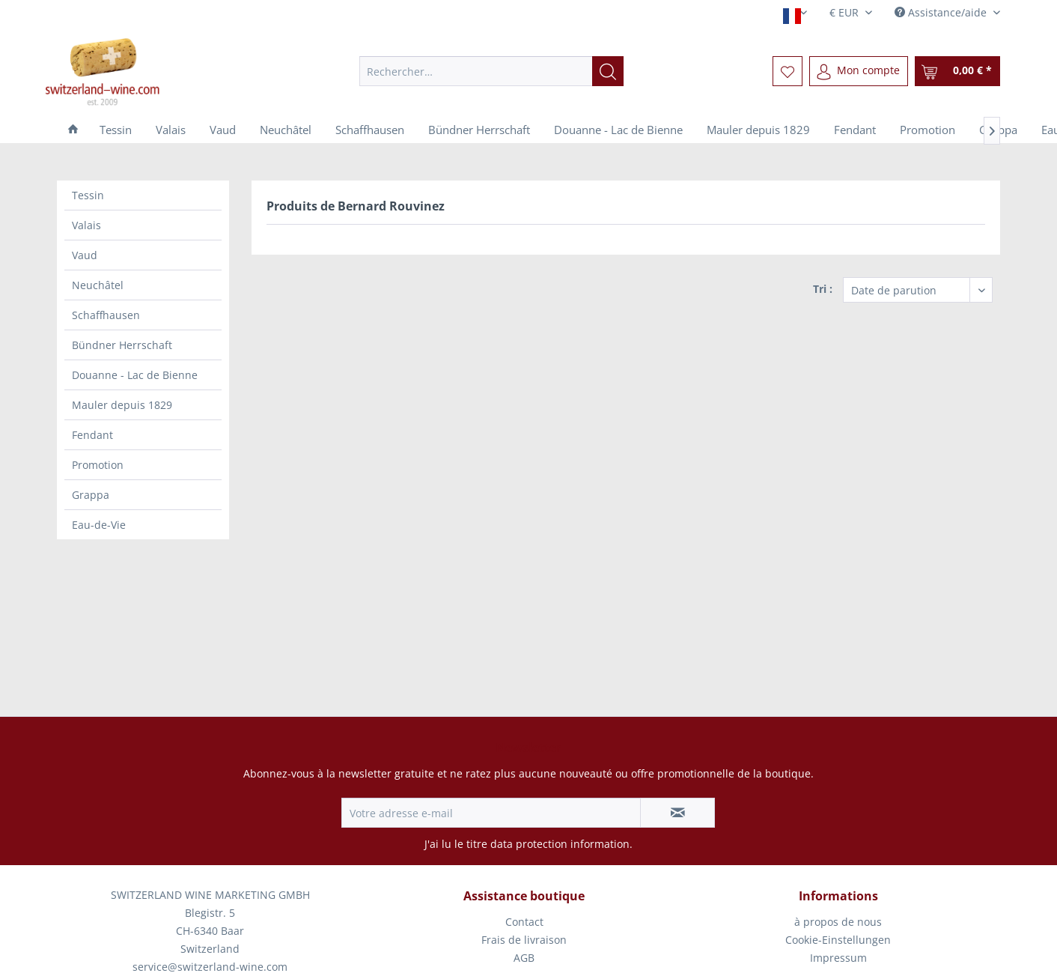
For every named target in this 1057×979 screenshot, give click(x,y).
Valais (86, 225)
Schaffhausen (106, 315)
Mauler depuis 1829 (122, 405)
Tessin (88, 195)
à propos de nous (838, 922)
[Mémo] (787, 71)
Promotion (98, 465)
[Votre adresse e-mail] (491, 813)
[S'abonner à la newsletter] (677, 813)
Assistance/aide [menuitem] (942, 12)
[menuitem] (491, 71)
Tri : (822, 289)
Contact (524, 922)
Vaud (84, 255)
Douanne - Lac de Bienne (135, 375)
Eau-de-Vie (99, 525)
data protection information (560, 844)
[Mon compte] (858, 71)
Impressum (838, 958)
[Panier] (957, 71)
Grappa (90, 495)
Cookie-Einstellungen (838, 940)
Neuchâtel (98, 285)
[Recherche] (608, 71)
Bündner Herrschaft (122, 345)
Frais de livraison (524, 940)
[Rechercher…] (491, 71)
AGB (524, 958)
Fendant (92, 435)
